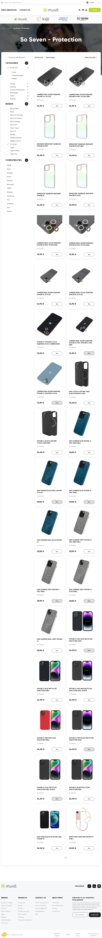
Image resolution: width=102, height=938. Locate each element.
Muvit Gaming (15, 121)
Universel (10, 203)
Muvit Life (13, 124)
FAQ (36, 912)
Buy (57, 106)
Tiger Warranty (40, 909)
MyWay (12, 134)
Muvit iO (13, 131)
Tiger (12, 147)
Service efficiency (41, 906)
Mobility (12, 98)
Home (3, 28)
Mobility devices (23, 909)
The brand (55, 901)
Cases (13, 72)
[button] (4, 934)
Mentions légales (57, 933)
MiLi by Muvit (14, 108)
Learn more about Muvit (11, 2)
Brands (9, 103)
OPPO (9, 188)
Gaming (13, 86)
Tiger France (14, 150)
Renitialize (50, 57)
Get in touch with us (42, 901)
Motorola (10, 184)
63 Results (39, 57)
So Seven (13, 144)
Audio (12, 95)
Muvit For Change (16, 115)
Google (9, 173)
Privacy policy (78, 933)
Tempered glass (17, 75)
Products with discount (16, 57)
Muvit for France (6, 904)
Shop (95, 10)
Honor (9, 176)
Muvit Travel (14, 128)
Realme (9, 192)
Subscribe (94, 913)
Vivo (8, 207)
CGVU (68, 933)
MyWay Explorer (15, 137)
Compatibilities (13, 160)
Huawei (9, 180)
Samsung (10, 196)
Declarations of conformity (93, 933)
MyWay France (15, 141)
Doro (8, 169)
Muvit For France (16, 118)
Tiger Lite (13, 154)
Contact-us (25, 10)
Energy (12, 83)
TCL (8, 200)
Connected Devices (17, 89)
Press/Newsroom (9, 10)
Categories (11, 63)
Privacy (54, 906)
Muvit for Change (7, 901)
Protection (14, 67)
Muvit (12, 111)
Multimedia (14, 92)
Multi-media (22, 912)
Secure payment (40, 904)
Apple (9, 165)
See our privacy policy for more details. (84, 906)
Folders (14, 78)
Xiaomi (9, 211)
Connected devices (24, 918)
